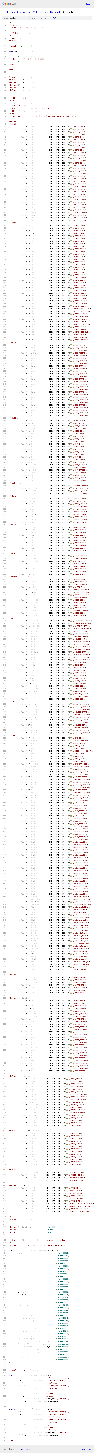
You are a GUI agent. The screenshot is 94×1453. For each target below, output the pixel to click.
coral (5, 12)
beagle (57, 12)
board (45, 12)
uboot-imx (15, 12)
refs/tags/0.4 (30, 12)
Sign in (89, 4)
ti (51, 12)
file (53, 18)
